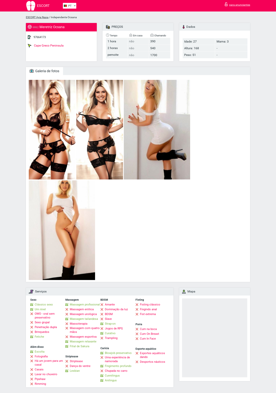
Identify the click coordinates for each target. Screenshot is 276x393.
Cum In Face (148, 338)
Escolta (39, 351)
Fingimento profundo (118, 366)
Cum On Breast (149, 334)
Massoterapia (78, 323)
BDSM (109, 314)
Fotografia (41, 356)
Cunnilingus (112, 375)
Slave (108, 319)
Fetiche (39, 336)
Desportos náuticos (152, 362)
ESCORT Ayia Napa (37, 17)
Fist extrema (148, 314)
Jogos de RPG (114, 328)
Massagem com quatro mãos (85, 330)
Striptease (76, 361)
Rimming (40, 384)
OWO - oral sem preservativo (45, 315)
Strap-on (110, 323)
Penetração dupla (46, 327)
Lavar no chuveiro (46, 374)
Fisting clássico (150, 304)
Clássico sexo (44, 304)
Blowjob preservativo (118, 353)
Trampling (111, 338)
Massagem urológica (83, 314)
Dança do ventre (80, 366)
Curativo (110, 333)
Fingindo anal (148, 309)
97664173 (40, 37)
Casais (39, 369)
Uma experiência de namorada (117, 359)
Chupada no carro (116, 371)
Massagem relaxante (83, 341)
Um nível (40, 309)
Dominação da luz (116, 309)
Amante (110, 304)
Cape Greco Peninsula (46, 45)
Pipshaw (40, 379)
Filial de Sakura (79, 346)
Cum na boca (148, 329)
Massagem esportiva (83, 336)
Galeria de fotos (44, 71)
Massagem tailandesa (84, 319)
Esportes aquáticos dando (152, 355)
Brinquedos (42, 332)
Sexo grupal (42, 322)
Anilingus (111, 380)
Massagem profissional (85, 304)
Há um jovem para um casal (49, 362)
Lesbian (75, 371)
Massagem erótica (82, 309)
